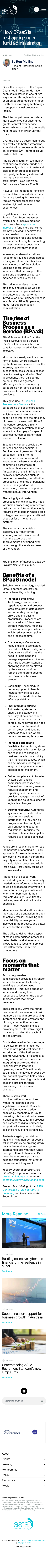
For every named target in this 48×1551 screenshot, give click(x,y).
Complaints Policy (38, 1540)
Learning (23, 1464)
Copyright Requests (24, 1543)
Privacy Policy (26, 1540)
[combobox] (24, 1401)
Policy (23, 1475)
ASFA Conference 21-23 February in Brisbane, (23, 1190)
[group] (12, 1432)
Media (23, 1485)
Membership (23, 1469)
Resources (23, 1480)
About (23, 1453)
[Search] (42, 1401)
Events (23, 1459)
